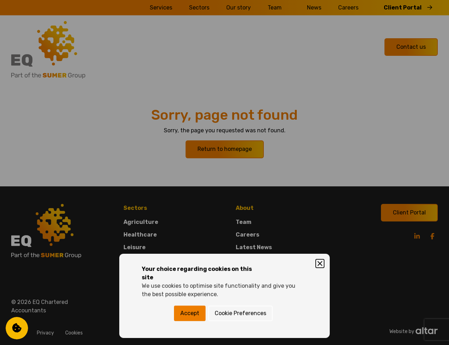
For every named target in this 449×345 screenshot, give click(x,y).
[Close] (320, 140)
